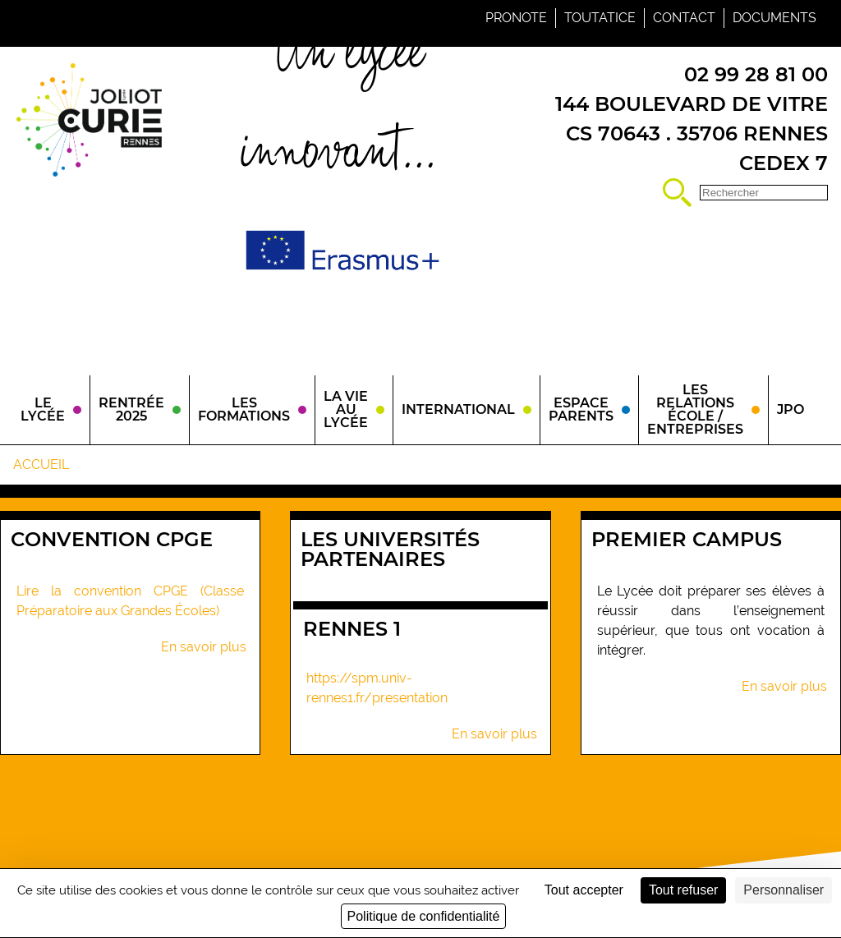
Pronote (516, 17)
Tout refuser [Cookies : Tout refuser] (683, 890)
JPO (790, 409)
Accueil (41, 464)
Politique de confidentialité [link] (423, 916)
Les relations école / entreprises (695, 409)
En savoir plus (203, 647)
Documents (774, 17)
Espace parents (581, 409)
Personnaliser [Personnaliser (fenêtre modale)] (783, 890)
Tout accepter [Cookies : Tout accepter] (584, 890)
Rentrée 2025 (131, 409)
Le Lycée (43, 409)
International (458, 409)
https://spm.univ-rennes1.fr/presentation (377, 688)
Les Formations (244, 409)
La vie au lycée (346, 409)
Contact (684, 17)
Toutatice (600, 17)
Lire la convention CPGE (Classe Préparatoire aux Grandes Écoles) (130, 600)
